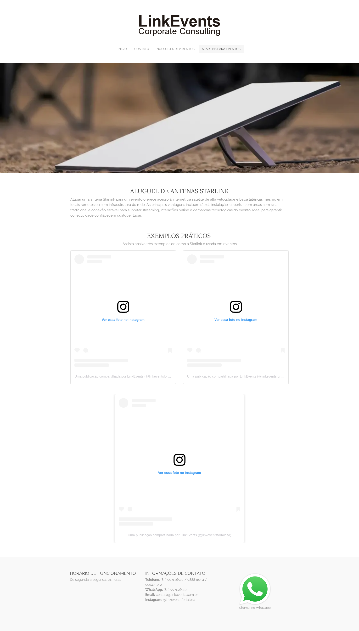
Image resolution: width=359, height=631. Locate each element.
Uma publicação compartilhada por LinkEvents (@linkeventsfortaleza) (126, 376)
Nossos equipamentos (176, 49)
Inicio (122, 49)
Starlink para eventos (221, 49)
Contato (141, 49)
